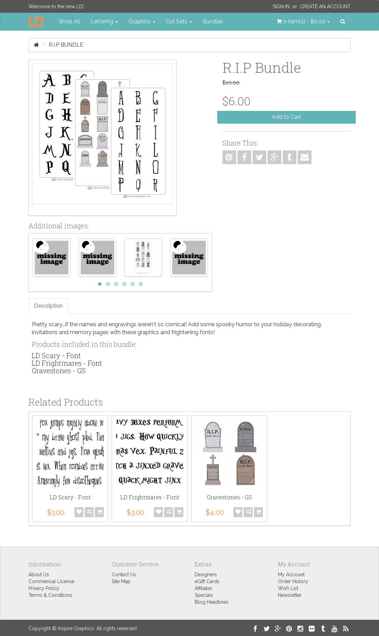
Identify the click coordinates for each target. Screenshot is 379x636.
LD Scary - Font (56, 355)
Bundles (213, 21)
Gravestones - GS (59, 370)
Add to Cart (286, 117)
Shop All (69, 21)
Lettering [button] (104, 21)
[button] (303, 21)
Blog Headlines (212, 602)
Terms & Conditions (50, 595)
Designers (206, 574)
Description (48, 306)
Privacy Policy (43, 588)
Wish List (288, 588)
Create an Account (325, 6)
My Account (291, 574)
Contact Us (124, 574)
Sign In (281, 6)
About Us (38, 574)
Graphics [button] (142, 21)
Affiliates (203, 588)
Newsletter (290, 595)
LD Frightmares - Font (67, 363)
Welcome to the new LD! (56, 6)
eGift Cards (207, 581)
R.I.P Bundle (66, 45)
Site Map (121, 581)
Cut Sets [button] (179, 21)
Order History (293, 581)
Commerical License (51, 581)
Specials (204, 595)
